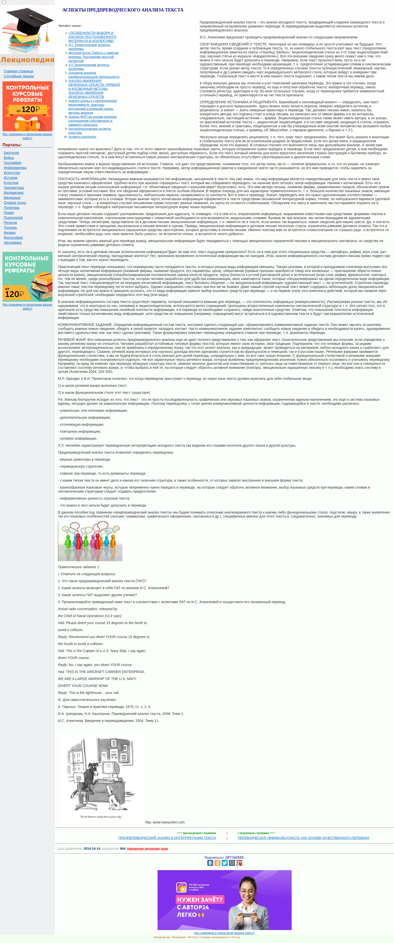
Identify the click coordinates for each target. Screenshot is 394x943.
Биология (11, 153)
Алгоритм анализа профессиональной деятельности (93, 75)
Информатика (15, 168)
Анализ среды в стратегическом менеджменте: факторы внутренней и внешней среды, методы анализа (92, 107)
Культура (11, 183)
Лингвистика (14, 188)
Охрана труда (15, 203)
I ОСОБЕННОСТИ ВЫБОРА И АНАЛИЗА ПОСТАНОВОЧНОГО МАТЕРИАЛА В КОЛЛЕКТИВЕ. (92, 37)
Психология (13, 218)
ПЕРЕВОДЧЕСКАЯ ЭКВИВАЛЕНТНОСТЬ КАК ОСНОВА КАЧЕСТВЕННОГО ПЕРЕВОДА (304, 838)
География (12, 163)
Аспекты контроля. (82, 136)
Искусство (12, 173)
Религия (10, 223)
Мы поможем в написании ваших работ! (27, 136)
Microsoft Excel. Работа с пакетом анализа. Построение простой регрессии (93, 57)
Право (9, 213)
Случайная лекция (19, 76)
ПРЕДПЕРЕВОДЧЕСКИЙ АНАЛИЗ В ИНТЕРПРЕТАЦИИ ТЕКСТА (167, 838)
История (10, 178)
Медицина (12, 198)
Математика (13, 193)
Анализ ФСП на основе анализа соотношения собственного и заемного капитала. (92, 121)
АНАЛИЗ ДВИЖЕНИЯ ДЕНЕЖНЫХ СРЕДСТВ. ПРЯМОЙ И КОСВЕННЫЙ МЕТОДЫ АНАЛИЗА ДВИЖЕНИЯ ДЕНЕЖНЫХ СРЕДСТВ (94, 89)
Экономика (12, 243)
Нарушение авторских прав (147, 848)
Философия (13, 238)
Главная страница (18, 71)
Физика (9, 233)
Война (9, 158)
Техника (10, 228)
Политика (11, 208)
